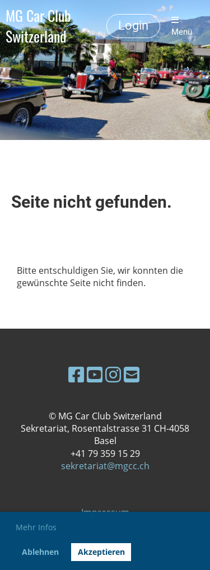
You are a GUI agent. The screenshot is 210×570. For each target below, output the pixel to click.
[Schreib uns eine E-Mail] (131, 374)
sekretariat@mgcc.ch (105, 466)
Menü (181, 26)
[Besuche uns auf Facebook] (76, 374)
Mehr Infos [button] (36, 527)
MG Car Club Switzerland (38, 26)
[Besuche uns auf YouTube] (94, 374)
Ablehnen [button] (40, 551)
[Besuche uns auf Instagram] (113, 374)
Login (133, 25)
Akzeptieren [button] (101, 551)
